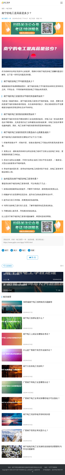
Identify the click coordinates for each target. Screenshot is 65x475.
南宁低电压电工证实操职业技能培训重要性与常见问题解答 (42, 447)
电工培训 (32, 18)
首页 (3, 8)
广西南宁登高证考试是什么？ (35, 430)
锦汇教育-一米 (6, 18)
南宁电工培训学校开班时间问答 (36, 414)
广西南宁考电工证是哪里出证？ (36, 382)
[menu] (61, 3)
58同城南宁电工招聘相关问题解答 (37, 302)
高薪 (32, 250)
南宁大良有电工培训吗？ (33, 366)
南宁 (6, 250)
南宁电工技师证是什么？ (33, 318)
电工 (24, 250)
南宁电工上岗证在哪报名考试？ (36, 334)
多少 (15, 250)
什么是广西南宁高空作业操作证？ (37, 350)
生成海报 (7, 265)
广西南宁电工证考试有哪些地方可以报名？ (41, 398)
